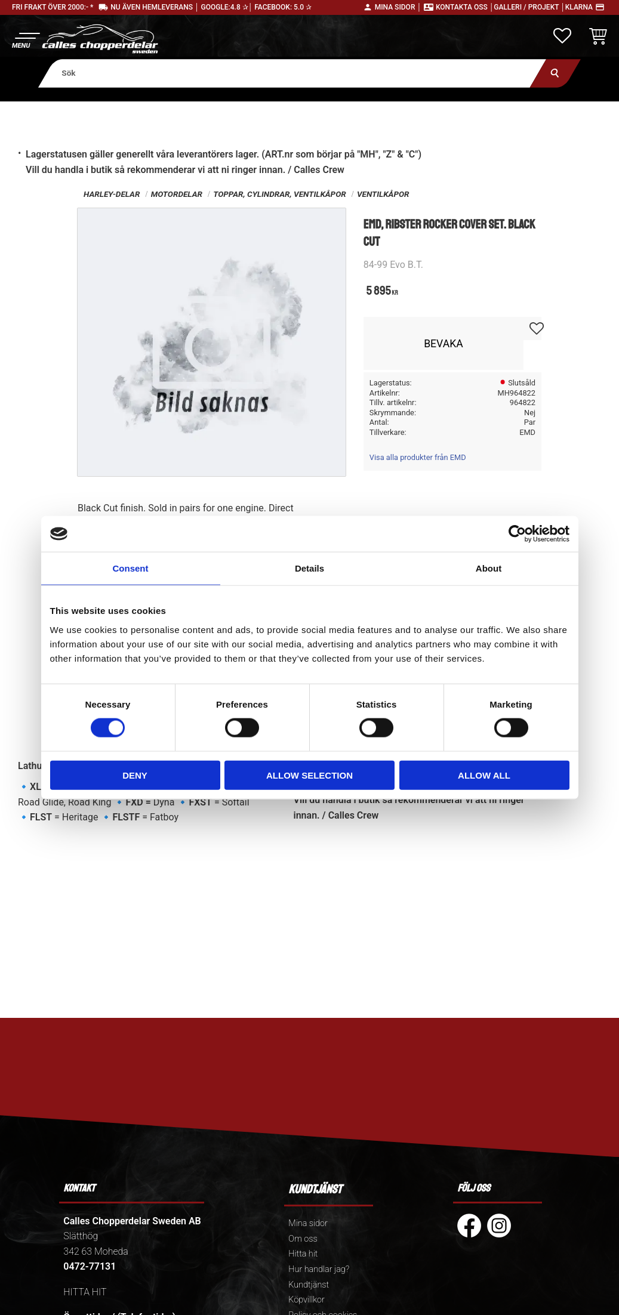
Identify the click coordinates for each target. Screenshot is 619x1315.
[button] (25, 39)
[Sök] (555, 73)
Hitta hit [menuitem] (303, 1254)
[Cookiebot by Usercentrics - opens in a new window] (517, 534)
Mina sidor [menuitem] (307, 1223)
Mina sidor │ (398, 7)
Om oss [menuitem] (302, 1239)
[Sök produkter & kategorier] (292, 73)
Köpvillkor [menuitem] (306, 1300)
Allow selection (309, 775)
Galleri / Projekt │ (529, 7)
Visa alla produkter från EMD (417, 457)
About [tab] (488, 568)
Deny (134, 775)
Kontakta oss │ (465, 7)
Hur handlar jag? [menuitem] (318, 1269)
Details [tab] (309, 568)
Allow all (484, 775)
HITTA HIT (84, 1292)
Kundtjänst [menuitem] (308, 1285)
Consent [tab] (131, 568)
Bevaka (443, 344)
